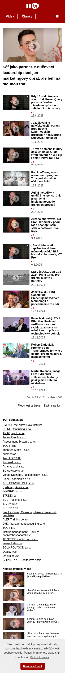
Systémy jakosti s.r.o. (15, 487)
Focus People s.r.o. (14, 437)
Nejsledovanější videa (17, 568)
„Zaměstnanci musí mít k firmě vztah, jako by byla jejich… (43, 591)
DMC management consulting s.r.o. (24, 523)
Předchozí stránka (29, 405)
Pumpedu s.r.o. (12, 462)
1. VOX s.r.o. (10, 503)
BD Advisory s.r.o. (13, 470)
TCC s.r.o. (9, 527)
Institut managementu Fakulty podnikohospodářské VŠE (21, 534)
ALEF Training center (15, 519)
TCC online (9, 445)
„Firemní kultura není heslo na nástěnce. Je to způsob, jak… (43, 635)
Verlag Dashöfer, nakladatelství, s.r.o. (25, 474)
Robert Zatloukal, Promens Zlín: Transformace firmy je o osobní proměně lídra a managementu (46, 350)
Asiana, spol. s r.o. (14, 466)
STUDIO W (9, 495)
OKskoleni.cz (11, 555)
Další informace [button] (39, 657)
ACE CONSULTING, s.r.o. (18, 483)
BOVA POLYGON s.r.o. (17, 547)
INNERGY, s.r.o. (12, 491)
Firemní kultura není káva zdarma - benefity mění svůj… (43, 620)
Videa (10, 16)
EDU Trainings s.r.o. (15, 499)
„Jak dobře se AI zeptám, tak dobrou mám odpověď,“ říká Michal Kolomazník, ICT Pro (46, 251)
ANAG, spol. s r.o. (13, 433)
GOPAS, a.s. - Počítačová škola (22, 560)
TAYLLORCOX (12, 458)
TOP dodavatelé (13, 419)
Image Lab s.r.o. (12, 543)
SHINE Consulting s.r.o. (17, 429)
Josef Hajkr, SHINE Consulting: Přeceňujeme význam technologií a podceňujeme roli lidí (45, 298)
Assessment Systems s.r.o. (19, 441)
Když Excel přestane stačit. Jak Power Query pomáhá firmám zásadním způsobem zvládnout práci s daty (46, 102)
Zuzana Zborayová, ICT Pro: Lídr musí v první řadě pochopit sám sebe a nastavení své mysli (46, 225)
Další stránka (52, 405)
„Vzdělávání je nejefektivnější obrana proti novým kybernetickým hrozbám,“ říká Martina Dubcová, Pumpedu (46, 130)
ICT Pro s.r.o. (11, 508)
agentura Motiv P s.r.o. (16, 449)
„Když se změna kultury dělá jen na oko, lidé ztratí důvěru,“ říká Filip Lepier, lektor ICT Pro (46, 153)
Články (27, 16)
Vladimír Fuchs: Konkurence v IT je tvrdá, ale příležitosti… (44, 575)
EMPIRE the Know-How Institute (22, 425)
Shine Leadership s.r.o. (17, 479)
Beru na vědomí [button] (32, 666)
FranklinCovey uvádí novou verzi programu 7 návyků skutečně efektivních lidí (45, 177)
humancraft (9, 454)
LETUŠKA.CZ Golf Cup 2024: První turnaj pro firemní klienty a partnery (46, 276)
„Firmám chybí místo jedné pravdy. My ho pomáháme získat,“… (41, 607)
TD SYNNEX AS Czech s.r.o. (20, 539)
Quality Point (10, 551)
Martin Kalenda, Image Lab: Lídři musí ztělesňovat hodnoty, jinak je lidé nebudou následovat (45, 377)
